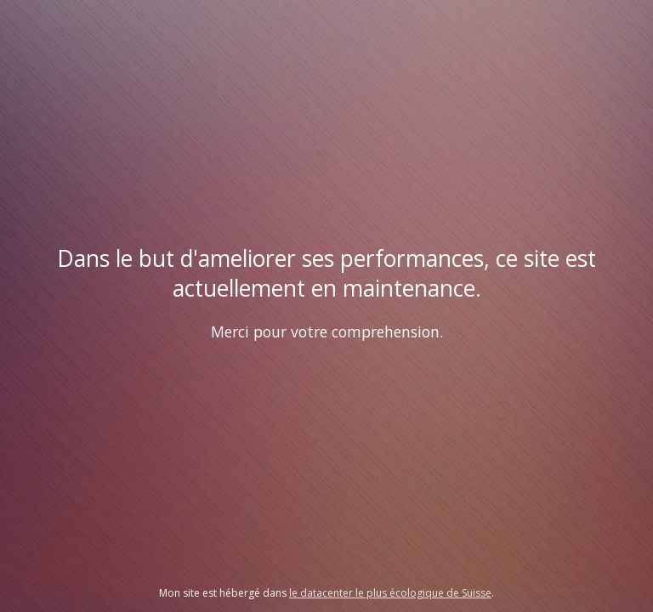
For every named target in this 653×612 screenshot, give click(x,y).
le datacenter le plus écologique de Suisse (390, 593)
